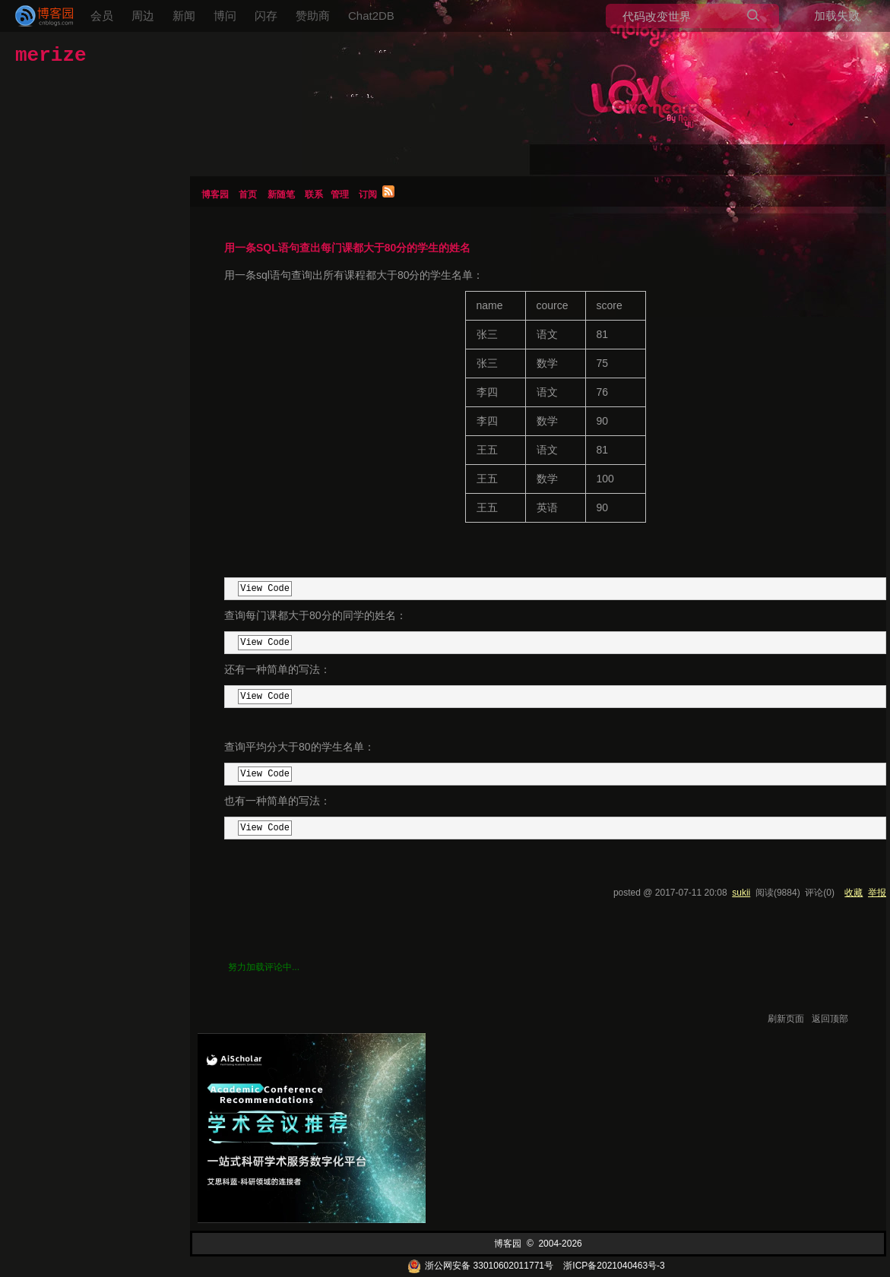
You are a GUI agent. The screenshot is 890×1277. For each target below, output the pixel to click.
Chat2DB (371, 15)
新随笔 (281, 194)
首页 (248, 194)
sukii (741, 892)
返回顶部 (830, 1018)
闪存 (266, 15)
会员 (101, 15)
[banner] (38, 16)
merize (51, 55)
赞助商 (313, 15)
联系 (314, 194)
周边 (142, 15)
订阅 (368, 194)
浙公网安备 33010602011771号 (480, 1265)
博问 (225, 15)
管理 (340, 194)
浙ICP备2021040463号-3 (613, 1265)
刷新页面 (786, 1018)
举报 (877, 892)
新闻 (184, 15)
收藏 (853, 892)
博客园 (215, 194)
